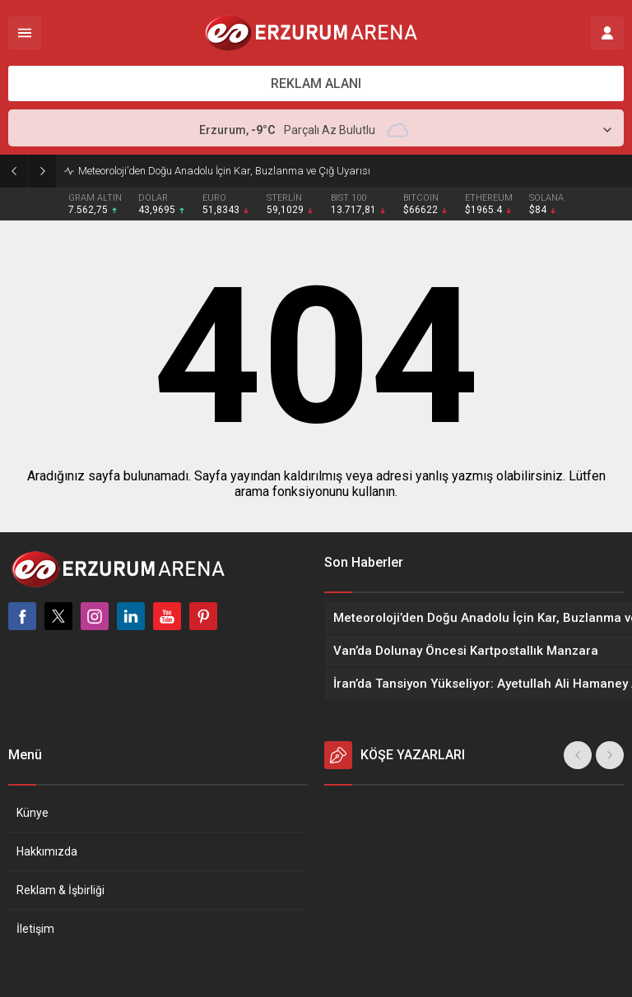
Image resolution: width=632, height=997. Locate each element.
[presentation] (578, 755)
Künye (32, 812)
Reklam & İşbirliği (60, 890)
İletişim (35, 928)
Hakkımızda (46, 851)
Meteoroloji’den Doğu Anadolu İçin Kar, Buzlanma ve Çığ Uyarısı (224, 171)
